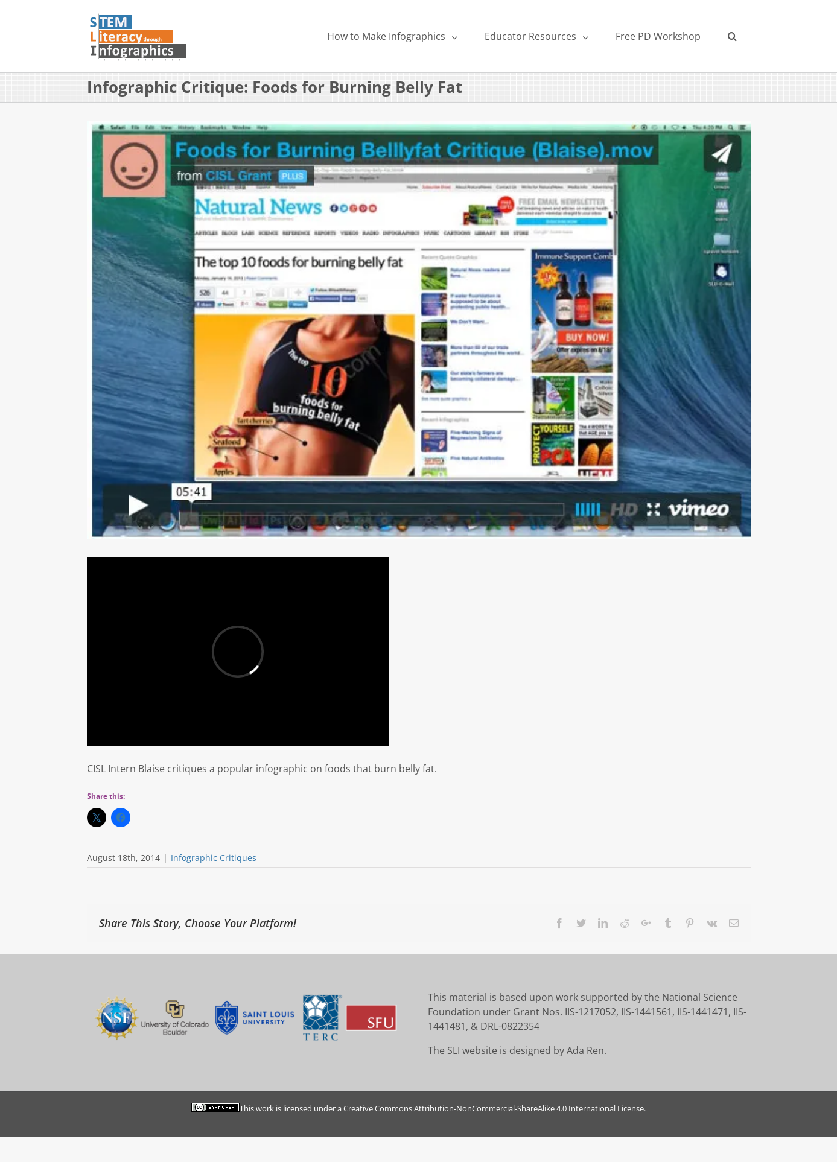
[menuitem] (392, 36)
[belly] (419, 329)
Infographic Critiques (213, 857)
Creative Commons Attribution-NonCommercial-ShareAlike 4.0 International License (493, 1108)
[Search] (732, 36)
